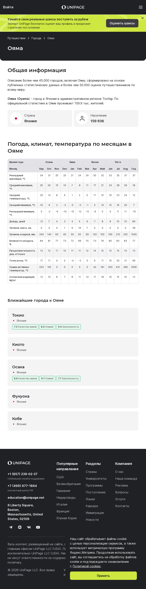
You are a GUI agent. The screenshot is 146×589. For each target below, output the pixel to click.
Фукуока (20, 396)
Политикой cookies (87, 566)
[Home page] (73, 7)
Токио (18, 315)
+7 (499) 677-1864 (22, 486)
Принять (103, 576)
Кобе (17, 418)
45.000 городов (51, 80)
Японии (51, 99)
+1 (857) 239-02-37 (22, 474)
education (26, 497)
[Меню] (139, 7)
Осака (18, 367)
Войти (8, 7)
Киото (18, 344)
